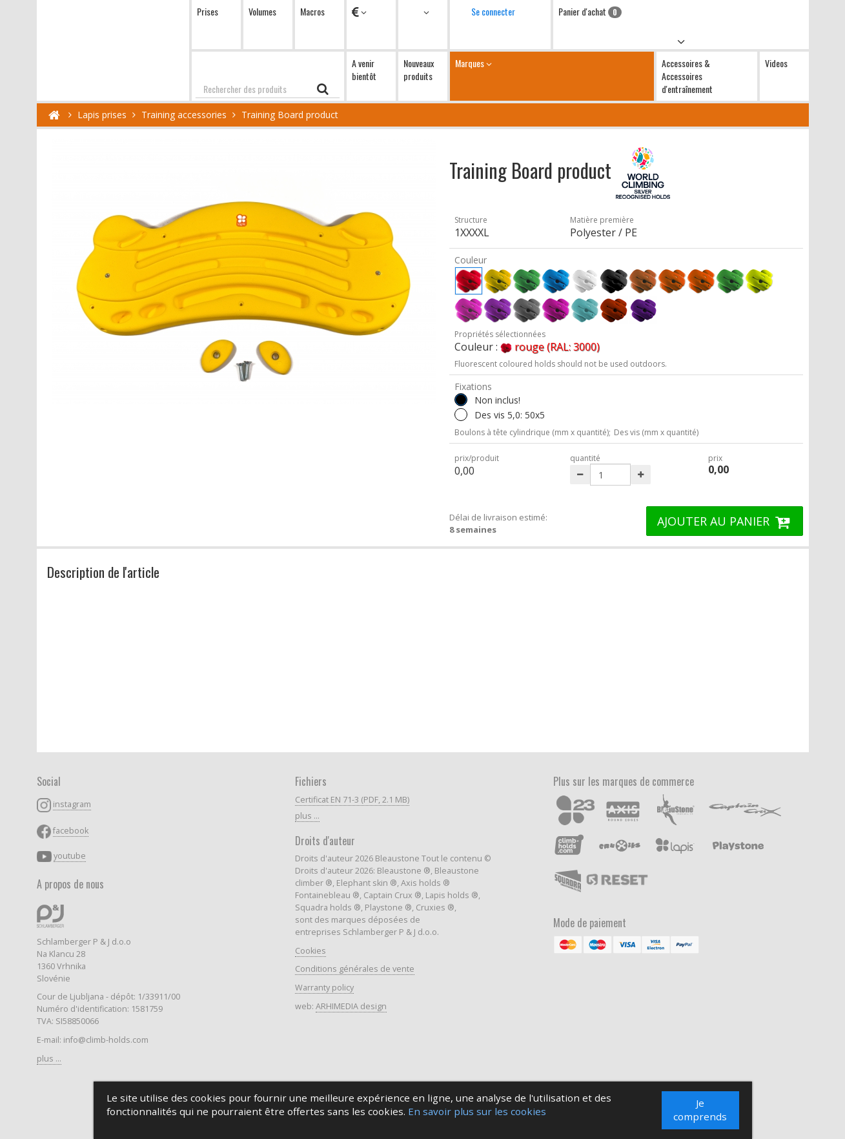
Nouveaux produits (418, 69)
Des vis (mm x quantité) (656, 432)
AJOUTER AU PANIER (725, 521)
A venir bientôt (364, 69)
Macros (312, 11)
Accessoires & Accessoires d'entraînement (687, 76)
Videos (776, 63)
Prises (207, 11)
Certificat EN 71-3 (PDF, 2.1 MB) (352, 799)
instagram (72, 804)
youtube (70, 855)
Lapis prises (102, 114)
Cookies (310, 950)
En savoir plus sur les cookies (478, 1114)
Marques (552, 76)
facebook (70, 830)
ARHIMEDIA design (351, 1006)
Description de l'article (103, 572)
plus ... (49, 1058)
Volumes (262, 11)
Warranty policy (324, 987)
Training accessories (184, 114)
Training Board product (289, 114)
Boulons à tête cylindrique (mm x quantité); (532, 432)
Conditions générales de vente (354, 968)
